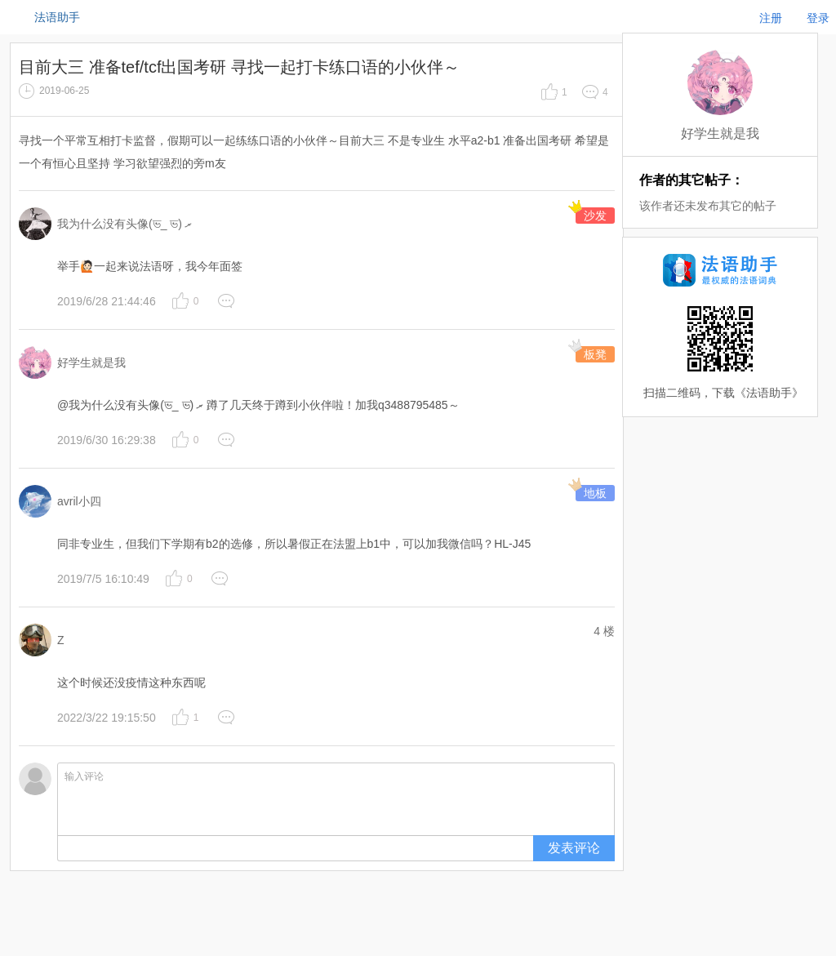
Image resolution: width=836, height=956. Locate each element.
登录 (818, 17)
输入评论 (336, 799)
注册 (770, 17)
